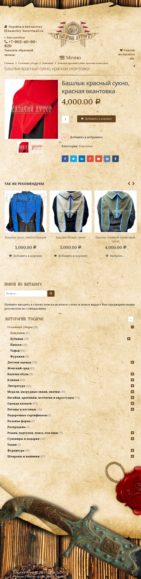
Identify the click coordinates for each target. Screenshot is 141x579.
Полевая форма (19, 421)
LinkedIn (82, 158)
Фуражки (17, 356)
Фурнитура (15, 450)
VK (107, 158)
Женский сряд (18, 368)
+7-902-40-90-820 (20, 43)
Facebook (65, 158)
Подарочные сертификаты (27, 415)
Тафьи (15, 350)
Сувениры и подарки (23, 438)
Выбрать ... (117, 256)
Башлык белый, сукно (70, 237)
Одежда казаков (19, 403)
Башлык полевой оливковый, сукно (115, 239)
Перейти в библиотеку (23, 26)
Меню (70, 57)
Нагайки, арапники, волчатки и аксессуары (40, 397)
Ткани (12, 444)
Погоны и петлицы (21, 409)
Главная (9, 63)
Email (98, 158)
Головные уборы (28, 63)
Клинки (13, 380)
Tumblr (115, 158)
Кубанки (16, 339)
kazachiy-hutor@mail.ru (23, 31)
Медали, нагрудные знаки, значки (33, 391)
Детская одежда (19, 362)
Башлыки (47, 63)
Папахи (16, 344)
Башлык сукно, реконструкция (25, 237)
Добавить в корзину (98, 118)
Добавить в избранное (86, 137)
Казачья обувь (18, 374)
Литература (16, 386)
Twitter (73, 158)
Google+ (90, 158)
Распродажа (16, 427)
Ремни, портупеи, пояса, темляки (32, 433)
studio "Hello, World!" (51, 576)
